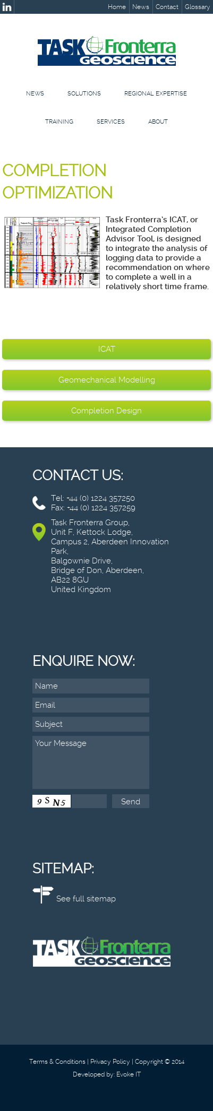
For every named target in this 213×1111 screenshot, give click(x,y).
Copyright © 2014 (159, 1061)
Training (59, 121)
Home (117, 7)
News (140, 7)
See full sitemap (86, 899)
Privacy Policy (110, 1061)
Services (111, 121)
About (158, 121)
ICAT (106, 349)
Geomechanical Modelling (106, 380)
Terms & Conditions (57, 1061)
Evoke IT (128, 1074)
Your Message (90, 762)
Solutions (84, 93)
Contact (167, 7)
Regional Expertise (155, 93)
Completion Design (106, 410)
